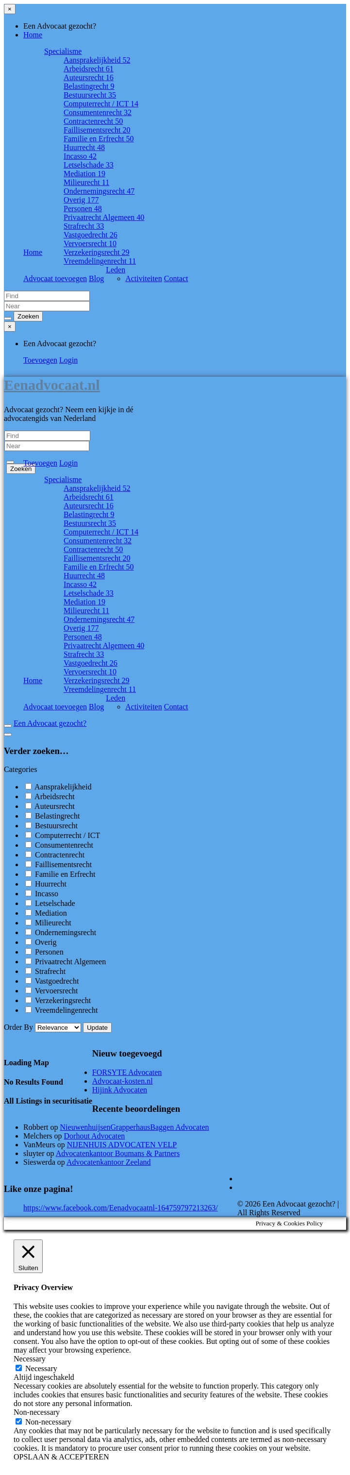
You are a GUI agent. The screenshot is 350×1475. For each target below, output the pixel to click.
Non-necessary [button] (37, 1412)
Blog (96, 278)
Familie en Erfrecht (98, 138)
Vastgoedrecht (90, 235)
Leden (115, 270)
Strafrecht (84, 226)
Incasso (80, 156)
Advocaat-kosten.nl (122, 1081)
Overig (81, 200)
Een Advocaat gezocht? (50, 723)
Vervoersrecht (90, 243)
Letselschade (89, 165)
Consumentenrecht (98, 112)
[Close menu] (10, 9)
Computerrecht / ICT (101, 104)
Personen (83, 208)
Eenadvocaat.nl (52, 385)
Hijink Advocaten (119, 1090)
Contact (176, 278)
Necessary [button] (30, 1359)
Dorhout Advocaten (94, 1136)
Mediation (84, 173)
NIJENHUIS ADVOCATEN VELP (122, 1144)
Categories (20, 769)
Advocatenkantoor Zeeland (109, 1162)
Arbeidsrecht (89, 69)
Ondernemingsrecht (99, 191)
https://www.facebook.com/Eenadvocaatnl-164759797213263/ (120, 1208)
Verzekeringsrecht (97, 252)
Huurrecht (84, 147)
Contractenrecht (93, 121)
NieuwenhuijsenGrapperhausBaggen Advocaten (134, 1127)
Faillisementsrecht (97, 130)
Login (68, 360)
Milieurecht (86, 182)
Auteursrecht (89, 77)
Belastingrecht (89, 86)
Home (32, 35)
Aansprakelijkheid (97, 60)
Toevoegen (40, 360)
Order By (43, 1027)
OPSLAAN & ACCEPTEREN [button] (61, 1457)
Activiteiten (143, 278)
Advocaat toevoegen (55, 278)
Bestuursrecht (90, 95)
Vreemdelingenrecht (100, 261)
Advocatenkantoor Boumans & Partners (118, 1153)
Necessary (41, 1368)
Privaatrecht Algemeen (104, 217)
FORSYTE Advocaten (127, 1072)
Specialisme (63, 51)
